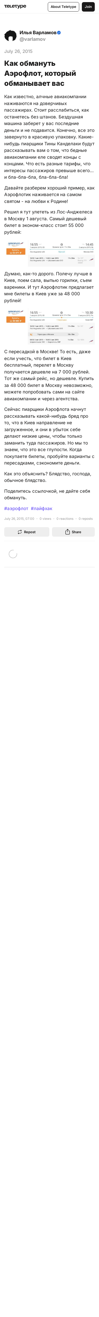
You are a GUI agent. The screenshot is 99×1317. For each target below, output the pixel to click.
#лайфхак (41, 508)
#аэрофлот (16, 508)
